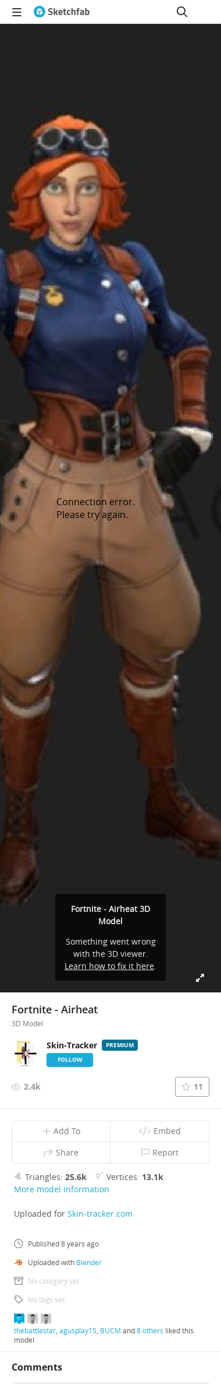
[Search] (182, 11)
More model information (61, 1189)
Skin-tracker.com (100, 1213)
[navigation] (17, 11)
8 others (150, 1330)
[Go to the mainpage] (62, 11)
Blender (89, 1262)
